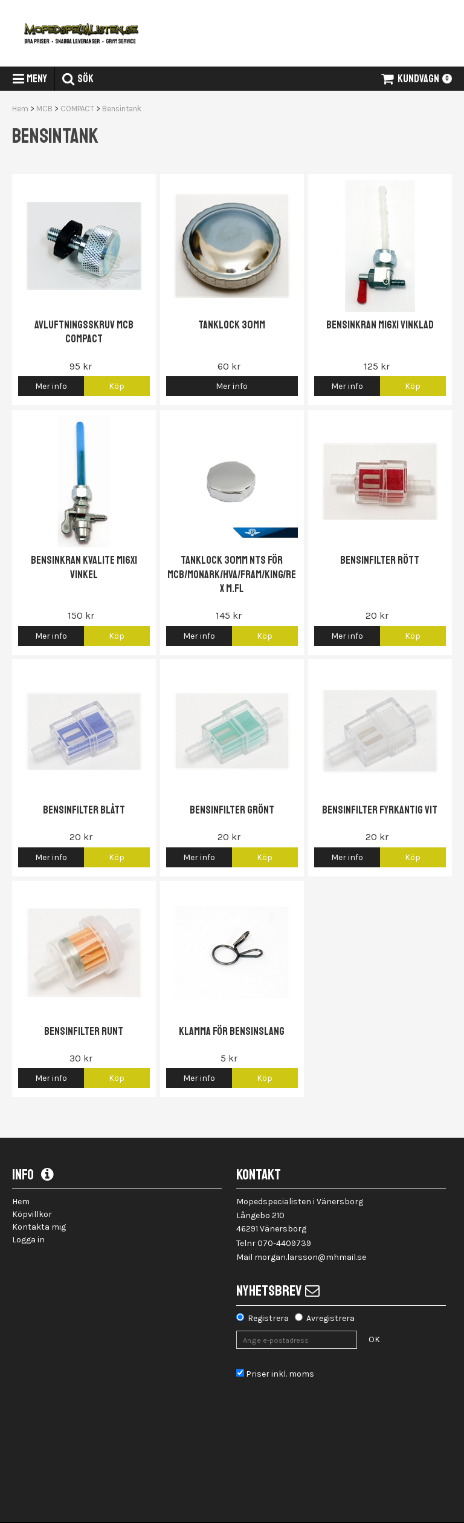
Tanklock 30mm (231, 324)
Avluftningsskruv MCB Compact (84, 331)
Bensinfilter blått (84, 810)
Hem (20, 108)
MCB (44, 108)
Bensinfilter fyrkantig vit (379, 810)
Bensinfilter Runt (83, 1031)
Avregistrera (330, 1318)
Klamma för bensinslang (232, 1031)
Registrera (268, 1318)
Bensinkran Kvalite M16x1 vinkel (84, 567)
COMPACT (77, 108)
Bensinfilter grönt (232, 810)
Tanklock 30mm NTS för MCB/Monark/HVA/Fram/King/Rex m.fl (231, 574)
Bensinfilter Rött (379, 560)
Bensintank (121, 108)
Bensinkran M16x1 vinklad (380, 324)
